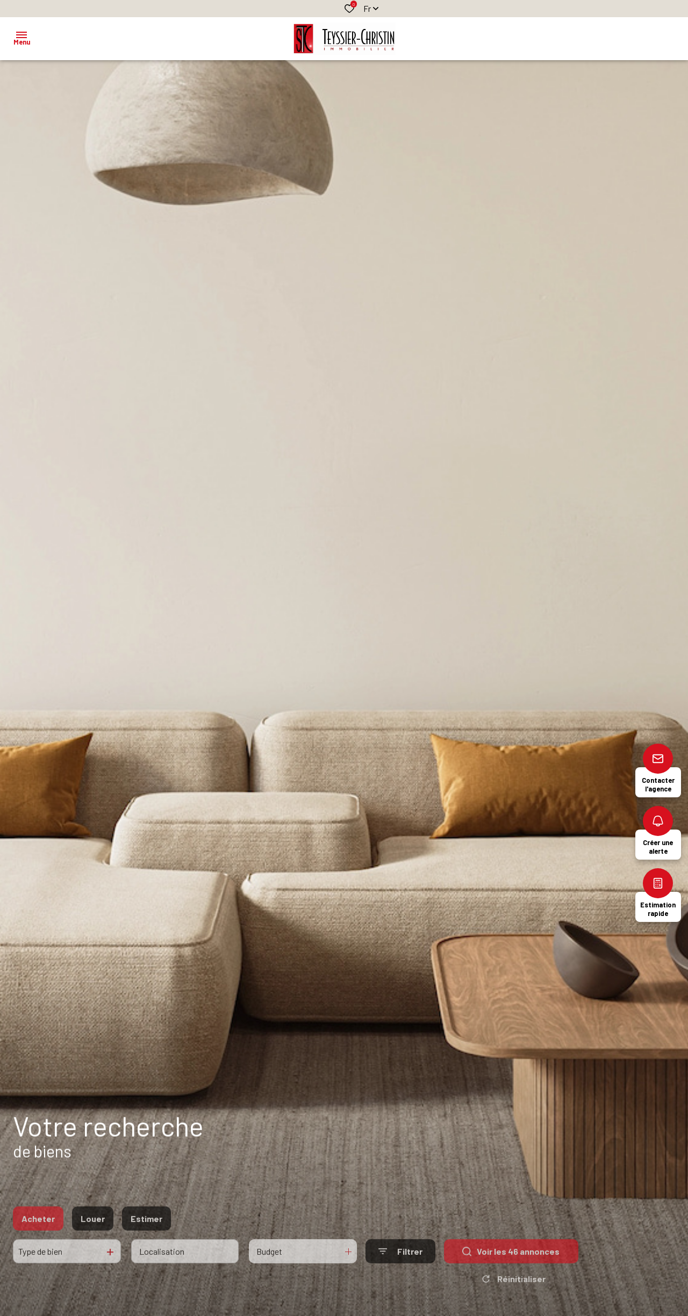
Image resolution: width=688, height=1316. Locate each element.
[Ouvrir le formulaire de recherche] (400, 1268)
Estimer (146, 1235)
